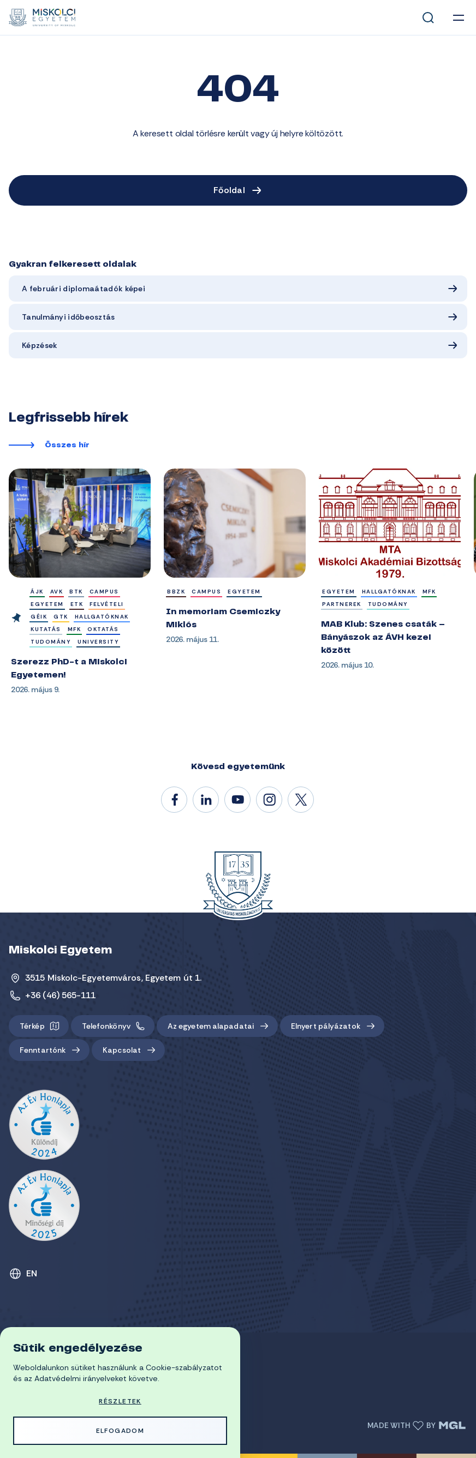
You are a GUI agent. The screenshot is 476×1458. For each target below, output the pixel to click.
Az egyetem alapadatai (211, 1026)
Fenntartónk (43, 1050)
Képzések (39, 345)
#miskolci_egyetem (269, 800)
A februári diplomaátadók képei (83, 288)
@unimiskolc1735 (238, 800)
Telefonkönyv (106, 1026)
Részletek (120, 1401)
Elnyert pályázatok (325, 1026)
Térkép (32, 1026)
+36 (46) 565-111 (60, 995)
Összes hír (67, 445)
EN (32, 1273)
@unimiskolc (301, 800)
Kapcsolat (122, 1050)
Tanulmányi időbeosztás (68, 317)
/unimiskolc (174, 800)
